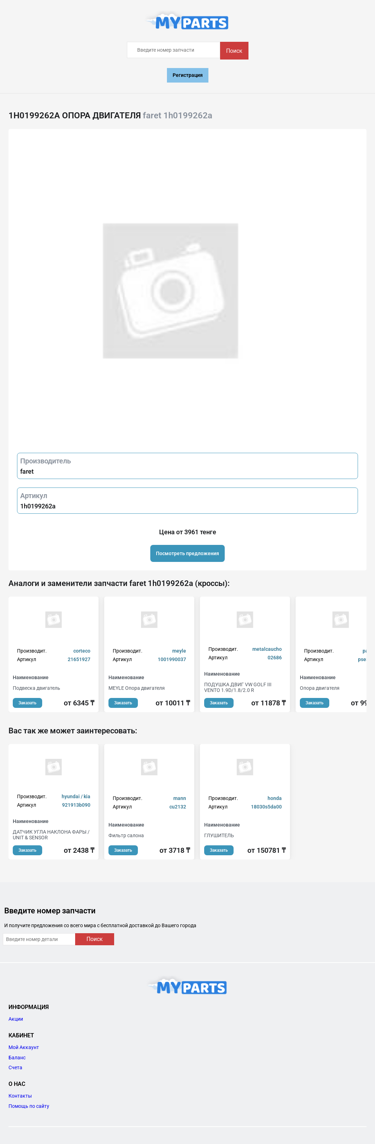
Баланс (17, 1057)
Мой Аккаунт (24, 1047)
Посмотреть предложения (187, 553)
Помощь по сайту (29, 1106)
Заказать (27, 702)
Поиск (234, 50)
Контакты (20, 1096)
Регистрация (188, 75)
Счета (15, 1067)
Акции (16, 1019)
